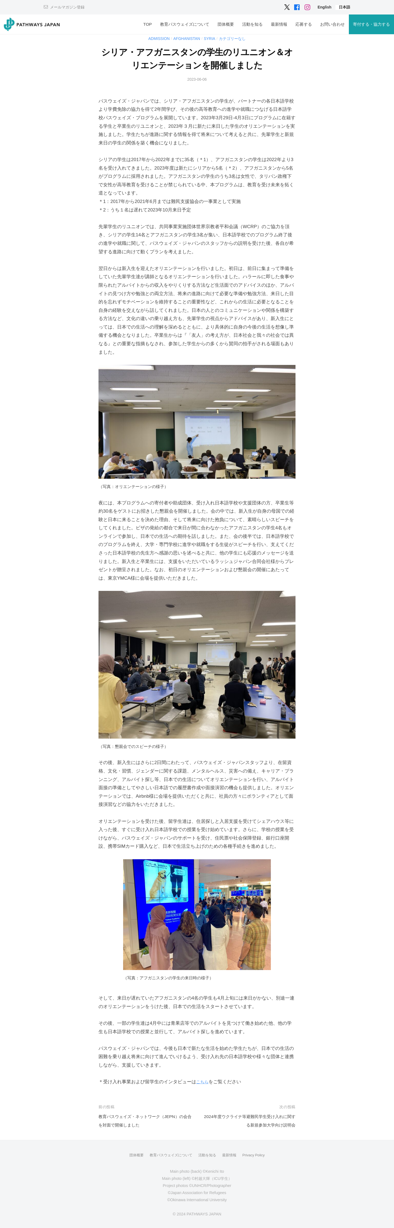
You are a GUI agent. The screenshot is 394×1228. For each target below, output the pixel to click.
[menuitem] (325, 7)
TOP (147, 24)
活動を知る (252, 24)
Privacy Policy (257, 1155)
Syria (211, 38)
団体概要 (226, 24)
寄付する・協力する (371, 24)
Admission (156, 38)
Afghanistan (186, 38)
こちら (203, 1081)
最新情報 (279, 24)
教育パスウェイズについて (184, 24)
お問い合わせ (332, 24)
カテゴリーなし (235, 38)
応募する (304, 24)
